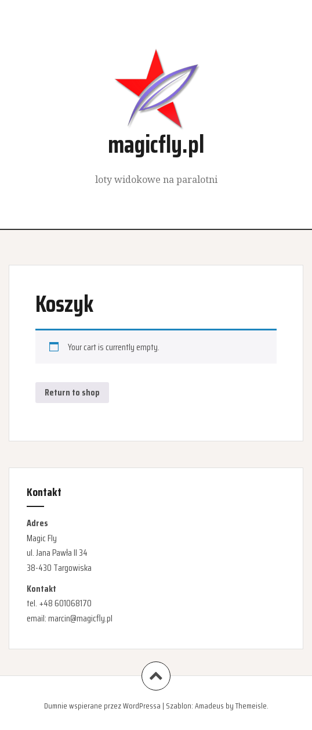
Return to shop (72, 392)
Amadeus (209, 705)
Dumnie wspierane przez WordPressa (102, 705)
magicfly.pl (156, 144)
